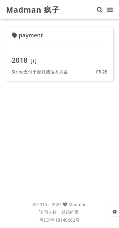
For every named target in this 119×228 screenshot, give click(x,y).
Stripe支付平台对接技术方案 (40, 72)
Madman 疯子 (33, 10)
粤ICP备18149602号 (59, 220)
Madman (78, 204)
